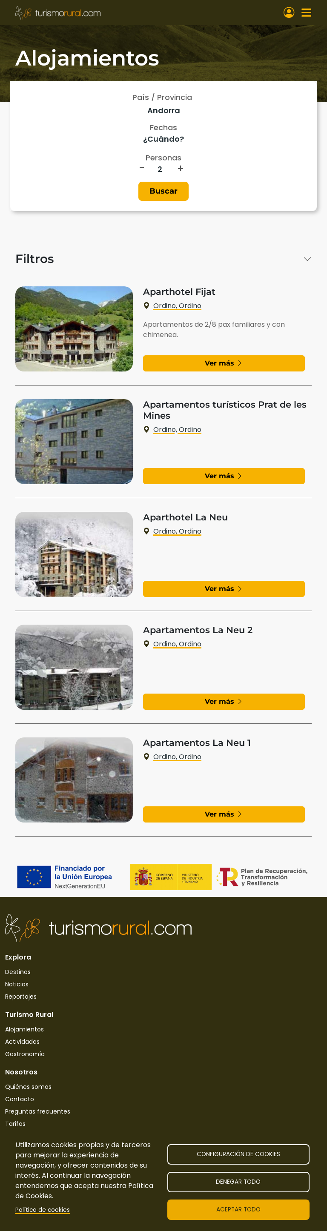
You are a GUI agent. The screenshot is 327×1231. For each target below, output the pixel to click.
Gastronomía (25, 1054)
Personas (163, 157)
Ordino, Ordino (172, 306)
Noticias (17, 984)
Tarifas (15, 1124)
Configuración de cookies (238, 1154)
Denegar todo (238, 1182)
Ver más (224, 363)
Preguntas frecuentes (37, 1111)
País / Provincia (162, 97)
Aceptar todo (238, 1209)
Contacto (19, 1099)
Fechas (163, 127)
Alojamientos (24, 1029)
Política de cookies (42, 1210)
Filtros (34, 259)
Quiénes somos (28, 1086)
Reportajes (21, 996)
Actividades (22, 1041)
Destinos (18, 972)
